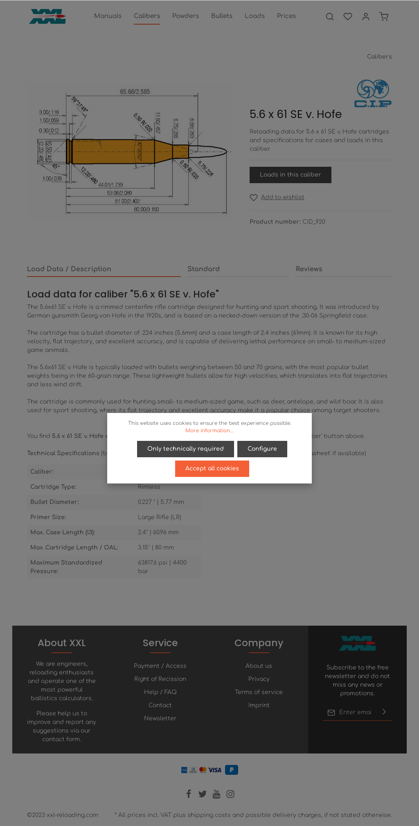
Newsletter (160, 718)
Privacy (259, 679)
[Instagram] (230, 797)
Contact (160, 705)
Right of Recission (160, 679)
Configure (262, 449)
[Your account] (366, 16)
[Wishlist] (348, 16)
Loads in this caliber (290, 175)
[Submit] (384, 712)
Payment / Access (160, 666)
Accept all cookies (212, 468)
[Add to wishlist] (277, 197)
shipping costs (209, 815)
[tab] (104, 269)
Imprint (259, 705)
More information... (209, 430)
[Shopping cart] (384, 16)
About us (259, 666)
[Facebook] (189, 797)
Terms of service (259, 692)
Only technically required (185, 449)
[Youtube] (217, 797)
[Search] (330, 16)
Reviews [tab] (309, 269)
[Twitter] (203, 797)
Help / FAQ (160, 692)
